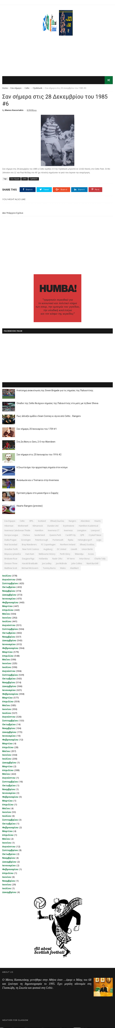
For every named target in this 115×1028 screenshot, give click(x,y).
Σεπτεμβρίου (10, 583)
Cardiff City (71, 535)
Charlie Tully (99, 559)
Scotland (42, 521)
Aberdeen (85, 521)
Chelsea (26, 535)
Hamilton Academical (88, 526)
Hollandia (43, 559)
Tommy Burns (49, 568)
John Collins (76, 563)
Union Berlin (87, 549)
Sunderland (39, 535)
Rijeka (70, 540)
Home (5, 88)
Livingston (81, 530)
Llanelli (74, 549)
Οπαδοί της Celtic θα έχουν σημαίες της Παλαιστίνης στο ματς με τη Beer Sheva (57, 403)
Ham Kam (29, 554)
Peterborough (41, 540)
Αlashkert (74, 568)
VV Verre (71, 559)
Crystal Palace (95, 535)
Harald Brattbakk (29, 563)
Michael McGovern (30, 568)
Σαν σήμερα (16, 88)
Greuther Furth (11, 549)
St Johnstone (68, 526)
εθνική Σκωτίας (57, 521)
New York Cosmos (30, 549)
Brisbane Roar (10, 559)
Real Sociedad (10, 544)
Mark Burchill (92, 563)
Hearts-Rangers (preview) (30, 506)
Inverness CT (53, 530)
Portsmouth (58, 540)
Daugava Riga (28, 559)
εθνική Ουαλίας (87, 544)
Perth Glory (65, 554)
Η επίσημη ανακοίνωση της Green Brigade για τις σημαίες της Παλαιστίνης (55, 390)
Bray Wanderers (29, 544)
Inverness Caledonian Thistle (17, 530)
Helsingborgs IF (85, 540)
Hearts (97, 521)
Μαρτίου (7, 606)
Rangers (72, 521)
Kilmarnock (38, 526)
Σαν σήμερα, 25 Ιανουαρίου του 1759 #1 (37, 429)
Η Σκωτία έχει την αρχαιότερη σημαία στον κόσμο (42, 467)
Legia (98, 540)
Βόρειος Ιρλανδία (12, 554)
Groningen (26, 540)
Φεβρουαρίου (10, 602)
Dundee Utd (52, 526)
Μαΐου (6, 614)
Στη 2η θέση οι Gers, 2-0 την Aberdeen (36, 442)
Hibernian (8, 526)
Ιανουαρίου (9, 598)
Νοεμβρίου (8, 591)
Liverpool (95, 530)
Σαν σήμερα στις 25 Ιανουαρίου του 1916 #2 (39, 455)
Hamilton (39, 530)
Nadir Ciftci (57, 559)
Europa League (11, 535)
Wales (63, 568)
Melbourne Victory (47, 554)
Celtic (27, 88)
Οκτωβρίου (9, 587)
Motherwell (23, 526)
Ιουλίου (6, 575)
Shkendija (79, 554)
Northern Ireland (67, 544)
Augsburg (48, 549)
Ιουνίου (6, 617)
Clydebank (37, 88)
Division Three (10, 563)
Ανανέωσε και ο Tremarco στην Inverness (38, 480)
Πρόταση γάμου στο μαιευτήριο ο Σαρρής (38, 493)
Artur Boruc (84, 559)
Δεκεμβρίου (9, 595)
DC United (61, 549)
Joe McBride (61, 563)
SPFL (31, 521)
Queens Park (55, 535)
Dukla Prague (10, 540)
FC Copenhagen (48, 544)
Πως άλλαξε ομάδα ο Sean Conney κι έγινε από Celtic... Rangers (49, 416)
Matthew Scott (10, 568)
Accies (91, 554)
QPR (82, 535)
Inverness (68, 530)
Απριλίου (7, 610)
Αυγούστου (8, 579)
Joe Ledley (46, 563)
